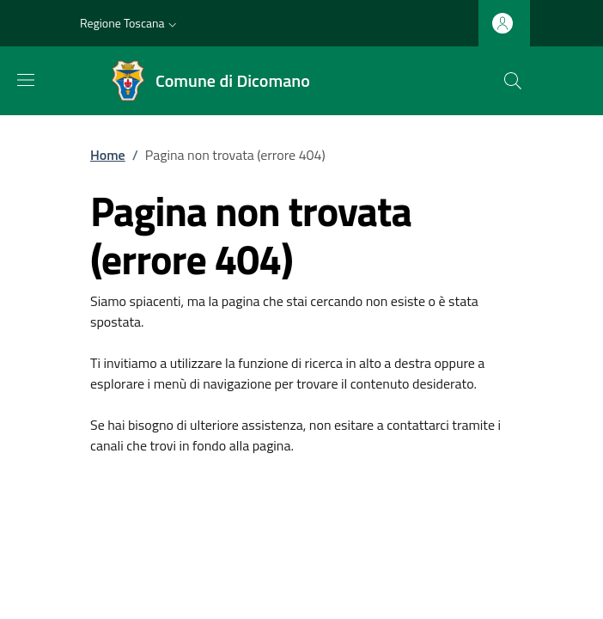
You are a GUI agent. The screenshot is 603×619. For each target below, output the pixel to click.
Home (107, 154)
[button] (130, 23)
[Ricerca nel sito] (512, 80)
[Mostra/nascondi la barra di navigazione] (25, 80)
